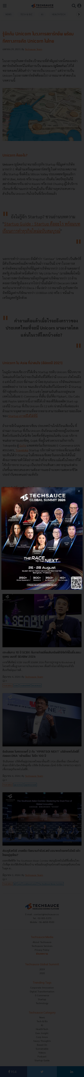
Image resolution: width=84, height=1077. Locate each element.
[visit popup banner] (42, 538)
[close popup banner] (79, 491)
